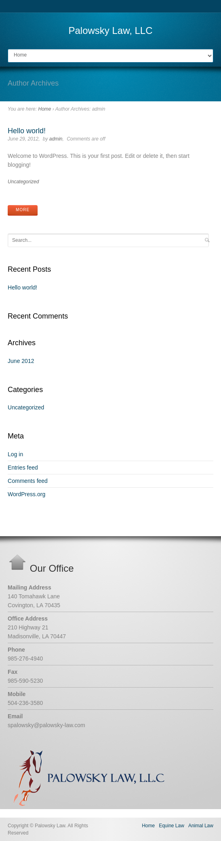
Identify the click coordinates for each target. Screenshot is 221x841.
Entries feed (23, 467)
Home (44, 109)
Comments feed (28, 481)
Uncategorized (23, 182)
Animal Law (200, 825)
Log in (15, 454)
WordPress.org (26, 494)
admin (56, 139)
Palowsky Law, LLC (110, 30)
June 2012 (21, 361)
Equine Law (171, 825)
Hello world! (27, 131)
